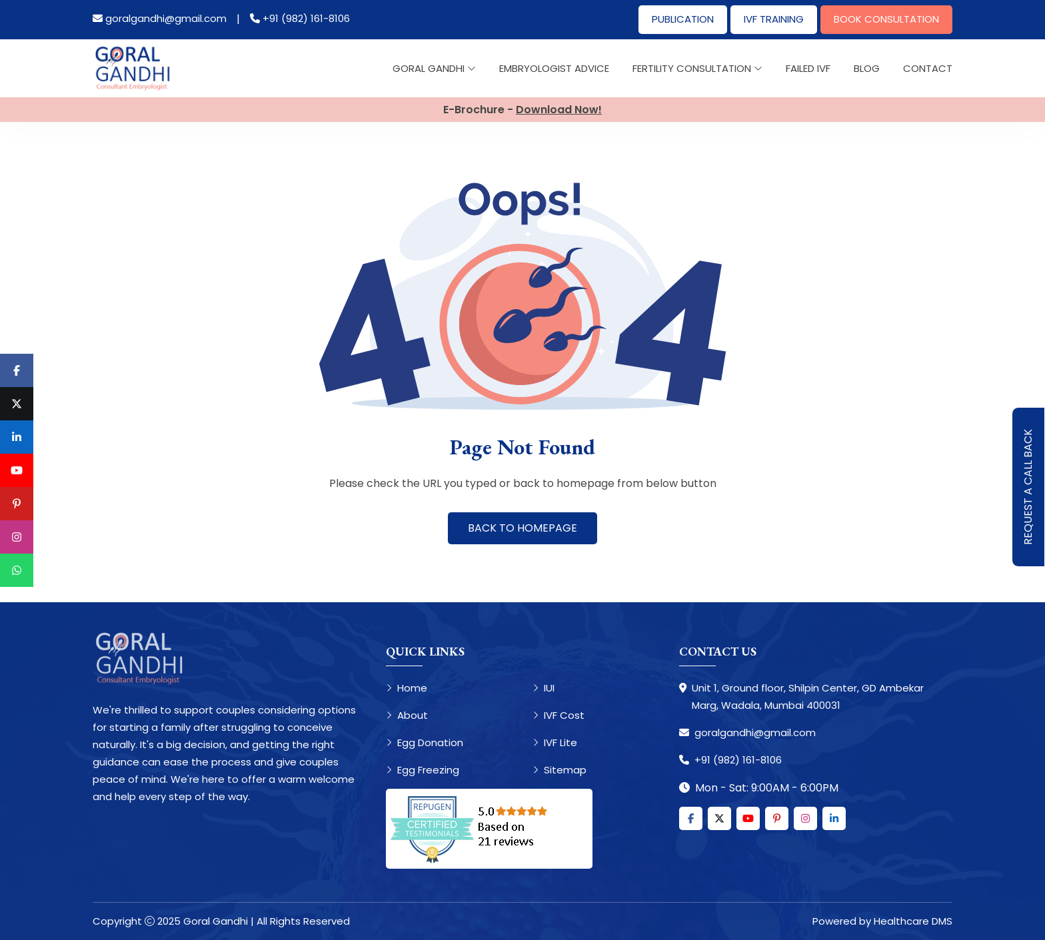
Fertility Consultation (697, 68)
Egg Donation (424, 742)
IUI (543, 688)
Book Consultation (886, 19)
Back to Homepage (522, 528)
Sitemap (559, 770)
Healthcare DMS (913, 921)
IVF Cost (558, 715)
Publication (683, 19)
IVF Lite (554, 742)
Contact (927, 68)
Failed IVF (808, 68)
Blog (867, 68)
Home (406, 688)
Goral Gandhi (434, 68)
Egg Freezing (422, 770)
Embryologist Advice (554, 68)
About (407, 715)
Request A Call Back (1028, 487)
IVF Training (774, 19)
